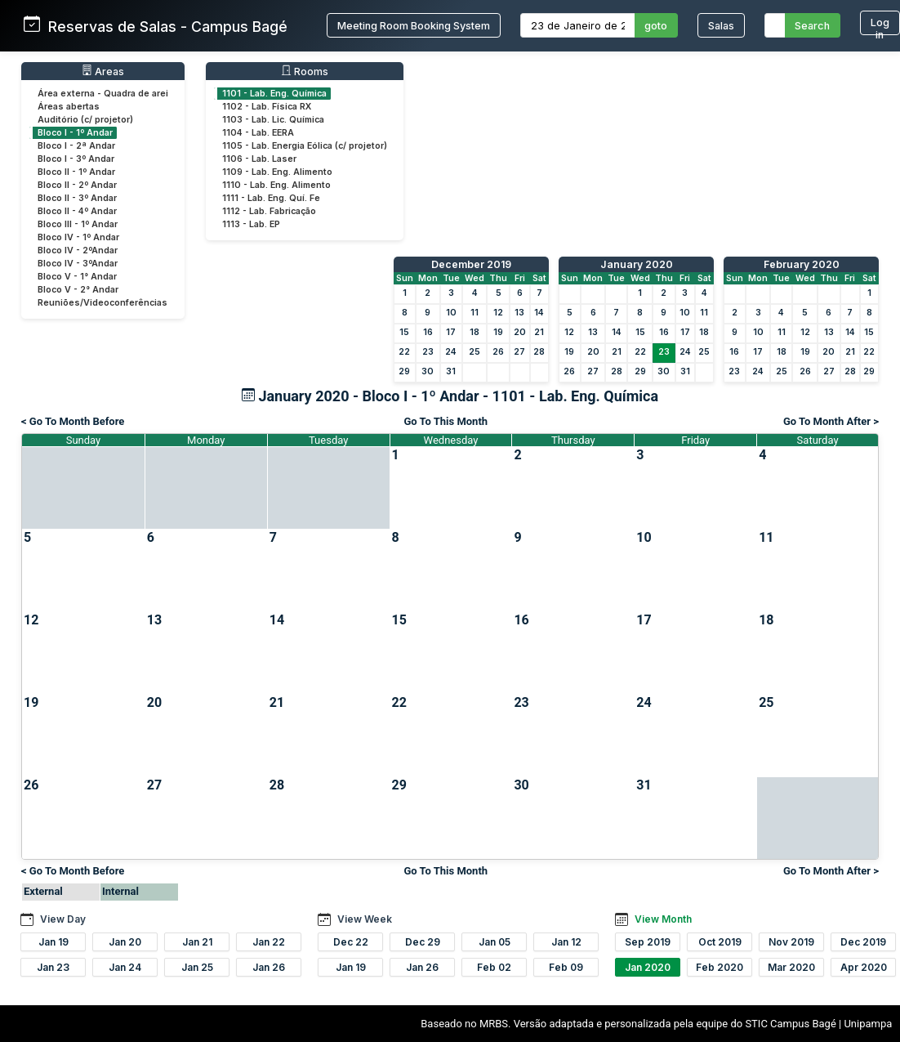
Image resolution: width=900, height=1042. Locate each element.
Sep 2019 (648, 942)
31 (451, 371)
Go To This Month (445, 421)
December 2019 (471, 264)
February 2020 (802, 264)
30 (427, 371)
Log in (880, 25)
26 (498, 352)
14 (539, 312)
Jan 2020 (648, 967)
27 (519, 352)
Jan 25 (197, 967)
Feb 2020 (719, 967)
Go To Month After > (831, 421)
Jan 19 (53, 942)
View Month (663, 919)
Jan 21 (197, 942)
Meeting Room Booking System (413, 26)
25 (474, 352)
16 (428, 332)
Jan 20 (125, 942)
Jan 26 (268, 967)
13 (519, 312)
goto (655, 26)
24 (451, 352)
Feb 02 (494, 967)
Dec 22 (350, 942)
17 (451, 332)
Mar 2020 (791, 967)
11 (474, 312)
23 (428, 352)
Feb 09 (566, 967)
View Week (364, 919)
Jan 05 (494, 942)
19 (498, 332)
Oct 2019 (720, 942)
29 (404, 371)
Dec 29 (422, 942)
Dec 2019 (863, 942)
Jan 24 (125, 967)
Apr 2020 (863, 967)
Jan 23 (53, 967)
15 (404, 332)
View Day (63, 919)
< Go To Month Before (72, 421)
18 (474, 332)
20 (520, 332)
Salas (721, 26)
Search (812, 26)
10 (451, 312)
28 (539, 352)
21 (539, 332)
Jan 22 (268, 942)
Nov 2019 (791, 942)
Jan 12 (566, 942)
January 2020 (636, 264)
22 (404, 352)
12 (498, 312)
